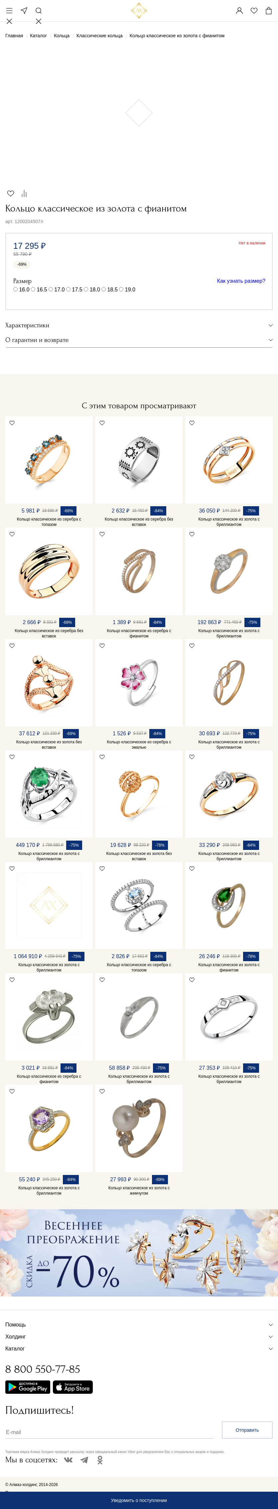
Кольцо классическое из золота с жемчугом (139, 1191)
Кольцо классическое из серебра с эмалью (139, 745)
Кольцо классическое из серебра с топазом (49, 522)
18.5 (112, 289)
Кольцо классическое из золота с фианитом (228, 967)
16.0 (24, 289)
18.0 (95, 289)
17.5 (77, 289)
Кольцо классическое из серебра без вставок (139, 522)
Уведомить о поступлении (139, 1500)
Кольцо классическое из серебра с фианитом (139, 633)
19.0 (130, 289)
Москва (24, 10)
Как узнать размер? (241, 281)
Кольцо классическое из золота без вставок (49, 745)
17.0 (60, 289)
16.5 (42, 289)
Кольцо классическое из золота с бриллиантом (228, 522)
